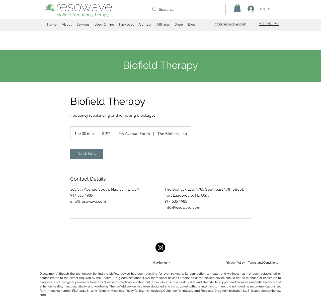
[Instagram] (160, 247)
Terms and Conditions (263, 262)
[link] (86, 154)
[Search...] (187, 9)
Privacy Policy (235, 262)
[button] (237, 8)
